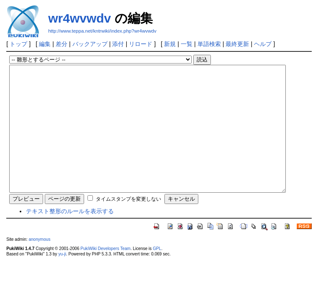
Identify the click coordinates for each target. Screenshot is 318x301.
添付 (118, 44)
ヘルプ (263, 44)
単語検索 (209, 44)
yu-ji (62, 279)
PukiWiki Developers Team (105, 273)
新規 (170, 44)
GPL (157, 273)
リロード (140, 44)
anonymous (39, 264)
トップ (18, 44)
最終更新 (237, 44)
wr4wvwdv (79, 18)
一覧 (186, 44)
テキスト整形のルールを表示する (70, 236)
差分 (61, 44)
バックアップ (90, 44)
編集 (45, 44)
